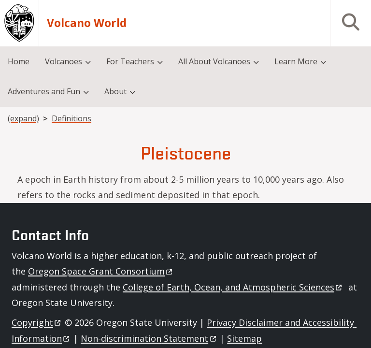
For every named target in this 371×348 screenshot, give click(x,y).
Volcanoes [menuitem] (63, 61)
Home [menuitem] (18, 61)
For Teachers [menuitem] (130, 61)
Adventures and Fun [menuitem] (44, 91)
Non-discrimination (149, 338)
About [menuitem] (115, 91)
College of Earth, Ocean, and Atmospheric (233, 287)
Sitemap (244, 338)
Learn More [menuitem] (295, 61)
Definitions (71, 118)
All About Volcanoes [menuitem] (214, 61)
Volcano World (87, 23)
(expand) (23, 118)
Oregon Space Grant (101, 271)
